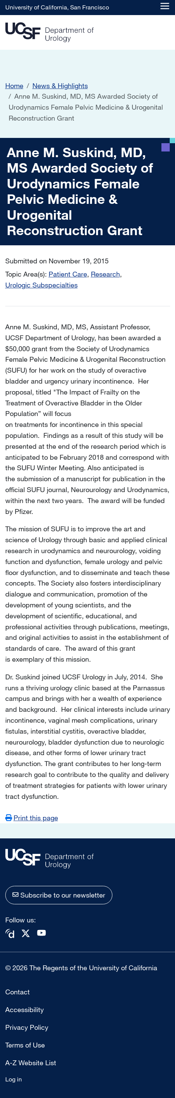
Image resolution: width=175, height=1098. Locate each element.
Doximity (9, 933)
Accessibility (24, 1009)
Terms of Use (25, 1045)
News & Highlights (60, 85)
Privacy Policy (26, 1027)
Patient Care (68, 274)
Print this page (36, 818)
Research (105, 274)
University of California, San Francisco (57, 7)
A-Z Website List (30, 1062)
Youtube (41, 932)
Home (14, 85)
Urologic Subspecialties (41, 285)
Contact (17, 992)
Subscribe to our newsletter (62, 895)
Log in (13, 1079)
